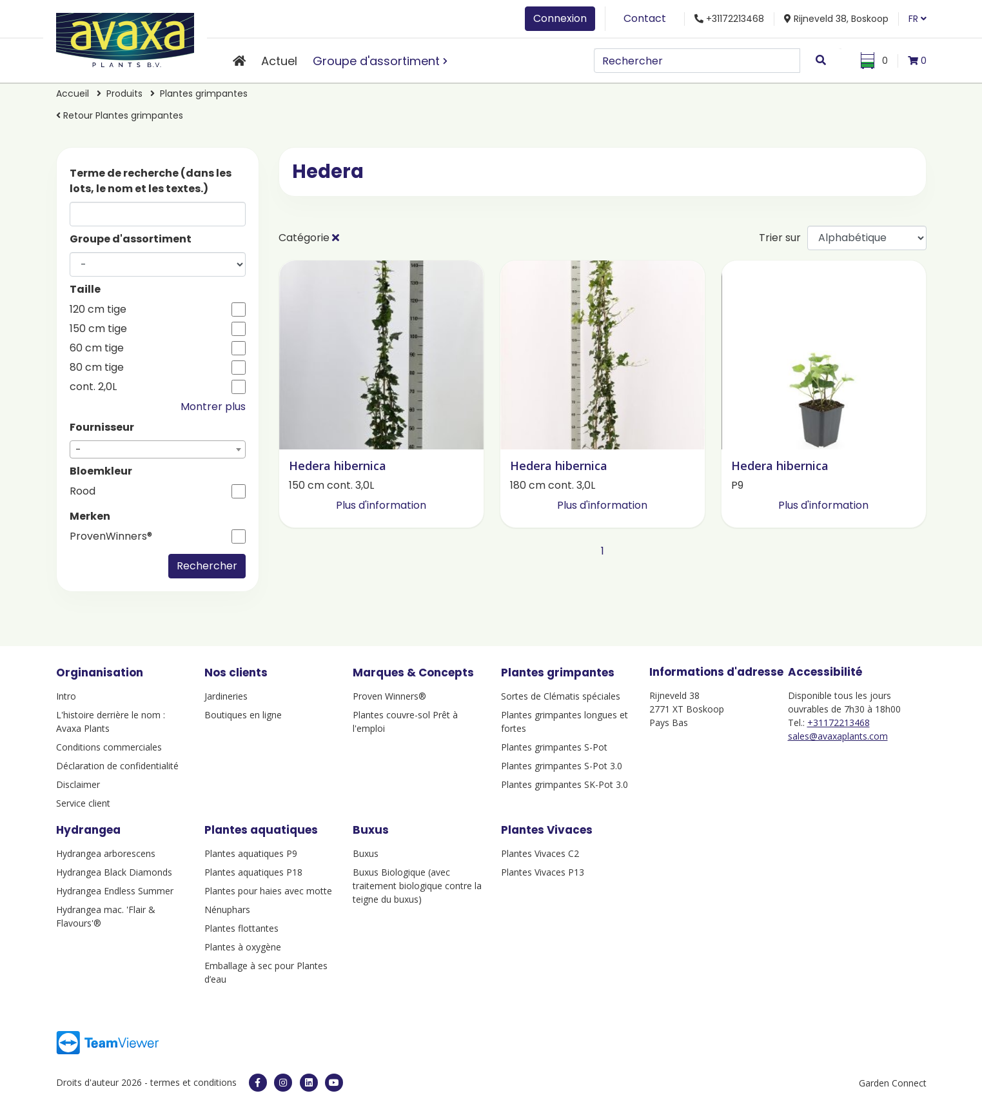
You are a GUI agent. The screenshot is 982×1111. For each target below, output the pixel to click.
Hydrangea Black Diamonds (114, 872)
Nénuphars (227, 909)
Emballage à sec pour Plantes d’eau (266, 972)
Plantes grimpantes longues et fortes (564, 721)
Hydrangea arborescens (105, 853)
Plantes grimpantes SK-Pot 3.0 (564, 784)
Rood (82, 491)
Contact (645, 18)
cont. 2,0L (93, 387)
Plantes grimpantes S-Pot (554, 747)
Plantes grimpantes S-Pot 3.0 (561, 766)
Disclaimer (78, 784)
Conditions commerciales (109, 747)
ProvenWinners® (111, 536)
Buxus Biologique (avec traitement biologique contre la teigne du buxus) (417, 885)
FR (917, 18)
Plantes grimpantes (204, 93)
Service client (83, 803)
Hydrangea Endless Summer (114, 891)
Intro (66, 696)
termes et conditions (193, 1082)
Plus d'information (381, 505)
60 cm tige (97, 348)
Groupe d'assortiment (376, 61)
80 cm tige (97, 367)
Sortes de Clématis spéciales (560, 696)
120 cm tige (98, 309)
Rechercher (207, 565)
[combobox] (158, 449)
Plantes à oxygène (242, 947)
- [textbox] (78, 449)
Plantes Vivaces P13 (542, 872)
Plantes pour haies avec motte (268, 891)
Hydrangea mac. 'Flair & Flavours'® (105, 916)
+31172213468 (838, 722)
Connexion (560, 18)
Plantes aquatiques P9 (250, 853)
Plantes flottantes (241, 928)
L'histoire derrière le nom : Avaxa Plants (110, 721)
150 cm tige (98, 329)
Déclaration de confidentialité (117, 766)
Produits (125, 93)
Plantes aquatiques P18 (253, 872)
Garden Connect (893, 1083)
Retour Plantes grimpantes (119, 115)
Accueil (72, 93)
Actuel (279, 61)
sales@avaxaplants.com (838, 736)
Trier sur (780, 237)
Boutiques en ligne (243, 715)
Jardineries (226, 696)
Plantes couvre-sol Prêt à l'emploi (405, 721)
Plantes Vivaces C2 (540, 853)
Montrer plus (213, 406)
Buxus (365, 853)
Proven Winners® (389, 696)
